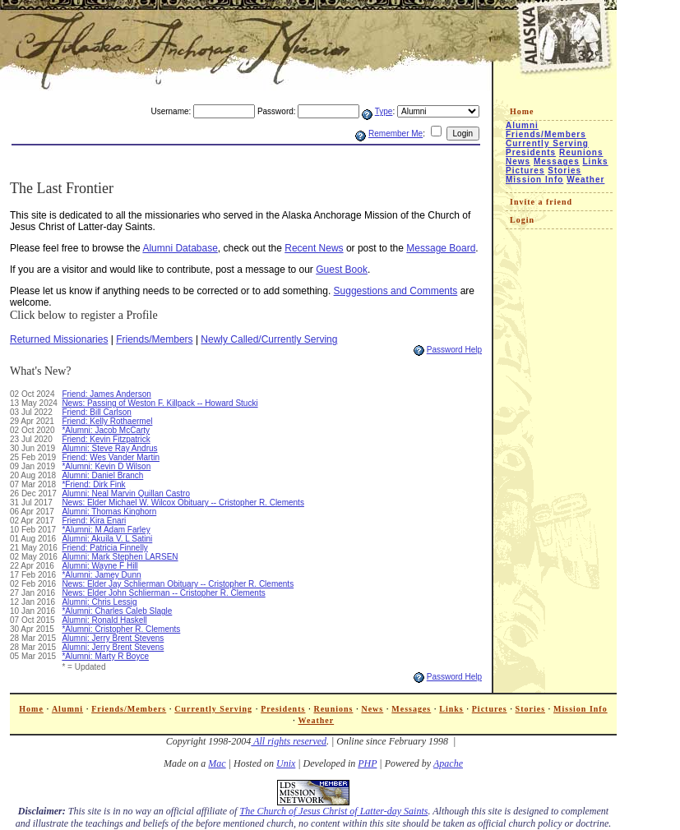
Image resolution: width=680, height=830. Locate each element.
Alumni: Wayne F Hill (99, 565)
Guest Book (342, 269)
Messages (557, 161)
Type (384, 111)
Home (522, 111)
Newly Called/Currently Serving (269, 339)
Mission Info (534, 179)
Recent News (313, 248)
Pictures (525, 170)
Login (522, 219)
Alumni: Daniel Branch (102, 475)
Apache (448, 763)
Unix (285, 763)
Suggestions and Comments (396, 291)
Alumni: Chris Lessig (99, 601)
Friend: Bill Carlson (96, 412)
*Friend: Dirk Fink (93, 484)
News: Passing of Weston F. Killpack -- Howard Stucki (159, 403)
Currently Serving (547, 143)
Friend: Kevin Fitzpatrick (106, 439)
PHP (367, 763)
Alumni (522, 125)
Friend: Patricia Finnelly (104, 547)
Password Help (454, 349)
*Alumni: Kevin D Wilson (106, 466)
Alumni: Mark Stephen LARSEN (120, 556)
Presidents (531, 152)
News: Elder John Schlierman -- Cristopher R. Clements (163, 592)
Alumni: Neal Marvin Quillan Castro (126, 493)
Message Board (440, 248)
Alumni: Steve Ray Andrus (109, 448)
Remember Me (395, 133)
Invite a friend (541, 201)
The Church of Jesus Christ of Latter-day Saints (333, 811)
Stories (564, 170)
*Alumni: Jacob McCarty (106, 430)
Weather (585, 179)
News (518, 161)
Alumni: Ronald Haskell (104, 620)
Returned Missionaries (59, 339)
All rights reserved (288, 741)
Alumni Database (179, 248)
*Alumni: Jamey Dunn (101, 574)
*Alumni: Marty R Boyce (105, 656)
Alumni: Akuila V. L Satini (107, 538)
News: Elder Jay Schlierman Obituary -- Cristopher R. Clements (178, 583)
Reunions (581, 152)
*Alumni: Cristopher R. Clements (121, 629)
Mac (216, 763)
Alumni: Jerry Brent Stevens (113, 638)
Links (595, 161)
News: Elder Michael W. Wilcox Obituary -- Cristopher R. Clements (183, 502)
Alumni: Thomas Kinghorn (109, 511)
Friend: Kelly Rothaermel (107, 421)
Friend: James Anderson (106, 394)
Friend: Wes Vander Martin (111, 457)
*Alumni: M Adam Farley (106, 529)
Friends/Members (154, 339)
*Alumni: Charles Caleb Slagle (117, 611)
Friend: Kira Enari (94, 520)
